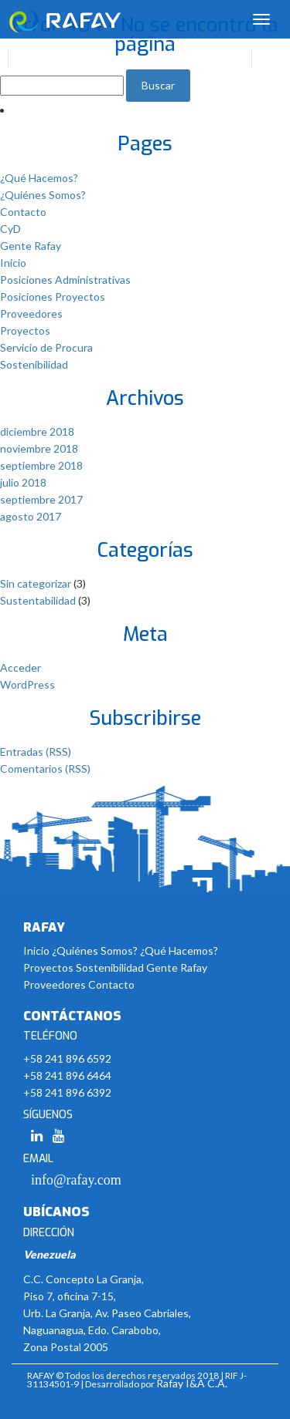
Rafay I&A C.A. (191, 1383)
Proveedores (31, 313)
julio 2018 (23, 482)
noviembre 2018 (39, 448)
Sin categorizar (35, 583)
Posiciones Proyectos (52, 296)
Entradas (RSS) (35, 751)
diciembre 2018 (37, 431)
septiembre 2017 (41, 499)
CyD (10, 228)
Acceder (20, 667)
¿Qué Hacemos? (39, 177)
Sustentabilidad (38, 600)
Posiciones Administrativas (65, 279)
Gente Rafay (30, 245)
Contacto (23, 211)
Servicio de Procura (46, 347)
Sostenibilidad (34, 364)
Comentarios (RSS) (45, 768)
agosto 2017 (30, 516)
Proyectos (25, 330)
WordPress (27, 684)
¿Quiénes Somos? (43, 194)
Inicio (13, 262)
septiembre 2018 (41, 465)
